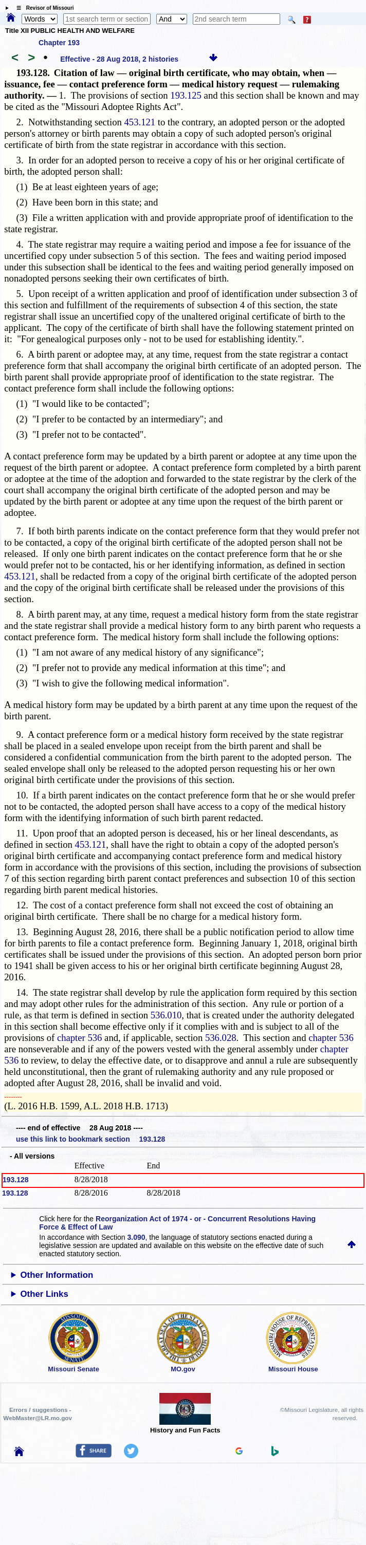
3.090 (136, 1237)
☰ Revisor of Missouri (42, 8)
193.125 (186, 95)
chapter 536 (79, 1037)
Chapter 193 (59, 43)
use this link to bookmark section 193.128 (90, 1139)
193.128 (16, 1180)
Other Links (44, 1294)
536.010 (166, 1015)
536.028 (220, 1037)
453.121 (139, 122)
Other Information (57, 1275)
